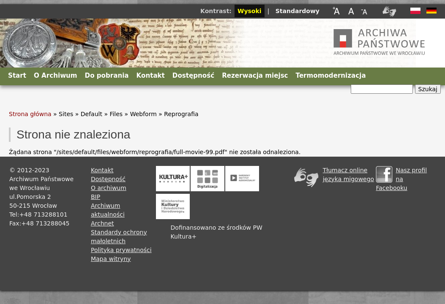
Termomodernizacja (331, 75)
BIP (95, 196)
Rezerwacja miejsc (255, 75)
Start (17, 75)
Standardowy (297, 11)
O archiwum (108, 188)
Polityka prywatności (121, 250)
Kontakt (151, 75)
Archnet (102, 223)
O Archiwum (55, 75)
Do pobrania (107, 75)
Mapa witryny (111, 258)
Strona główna (30, 114)
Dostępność (193, 75)
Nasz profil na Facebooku (401, 179)
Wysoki (250, 11)
